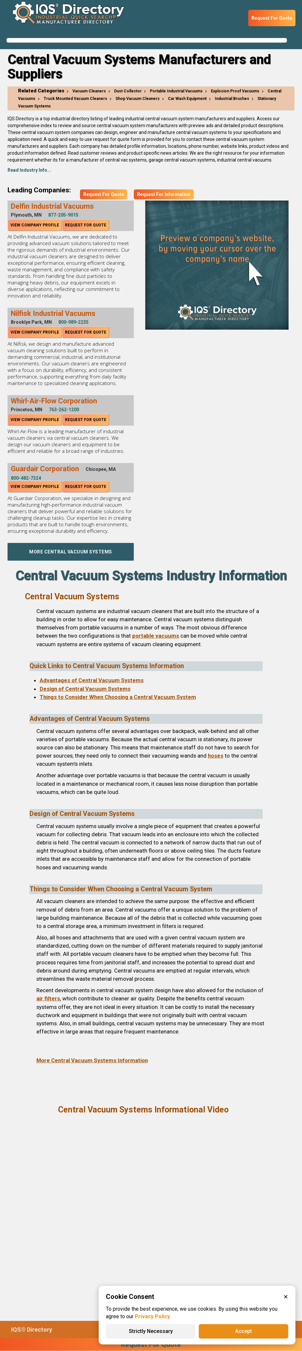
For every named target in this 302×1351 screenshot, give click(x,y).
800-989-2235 (73, 322)
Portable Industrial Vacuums (176, 91)
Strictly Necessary (151, 1331)
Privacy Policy (152, 1316)
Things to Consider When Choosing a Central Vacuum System (118, 697)
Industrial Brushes (232, 98)
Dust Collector (128, 91)
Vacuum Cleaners (89, 91)
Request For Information (164, 194)
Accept (243, 1331)
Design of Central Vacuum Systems (85, 688)
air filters (48, 998)
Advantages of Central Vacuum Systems (92, 680)
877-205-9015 (63, 215)
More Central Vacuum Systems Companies (70, 555)
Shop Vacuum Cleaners (137, 98)
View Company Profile (34, 225)
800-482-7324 (26, 478)
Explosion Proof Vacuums (235, 91)
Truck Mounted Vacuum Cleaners (75, 98)
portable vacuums (155, 635)
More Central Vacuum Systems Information (92, 1060)
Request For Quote (272, 18)
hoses (215, 755)
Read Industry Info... (29, 170)
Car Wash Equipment (187, 98)
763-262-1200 (64, 409)
